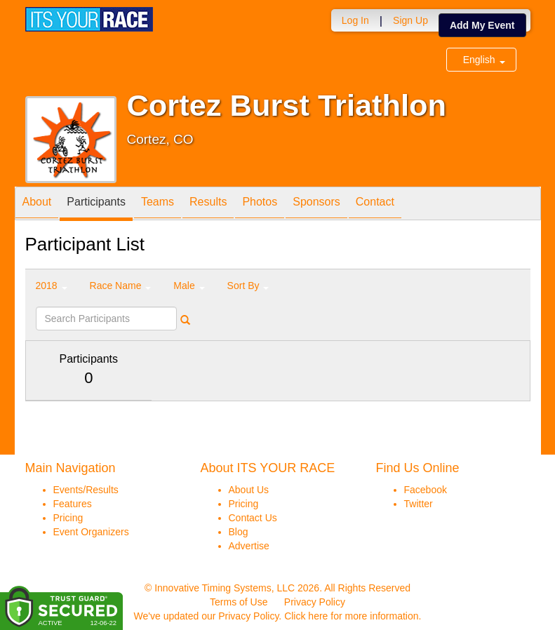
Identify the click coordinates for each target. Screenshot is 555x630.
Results (208, 204)
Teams (157, 204)
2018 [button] (51, 285)
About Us (249, 489)
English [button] (484, 59)
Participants (96, 204)
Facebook (425, 489)
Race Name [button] (121, 285)
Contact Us (253, 517)
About (37, 204)
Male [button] (188, 285)
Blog (238, 531)
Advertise (249, 545)
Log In (355, 20)
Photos (259, 204)
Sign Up (410, 20)
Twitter (418, 503)
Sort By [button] (248, 285)
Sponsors (316, 204)
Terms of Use (238, 602)
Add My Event (482, 25)
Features (72, 503)
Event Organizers (91, 531)
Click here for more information (351, 616)
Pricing (68, 517)
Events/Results (86, 489)
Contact (375, 204)
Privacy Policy (314, 602)
